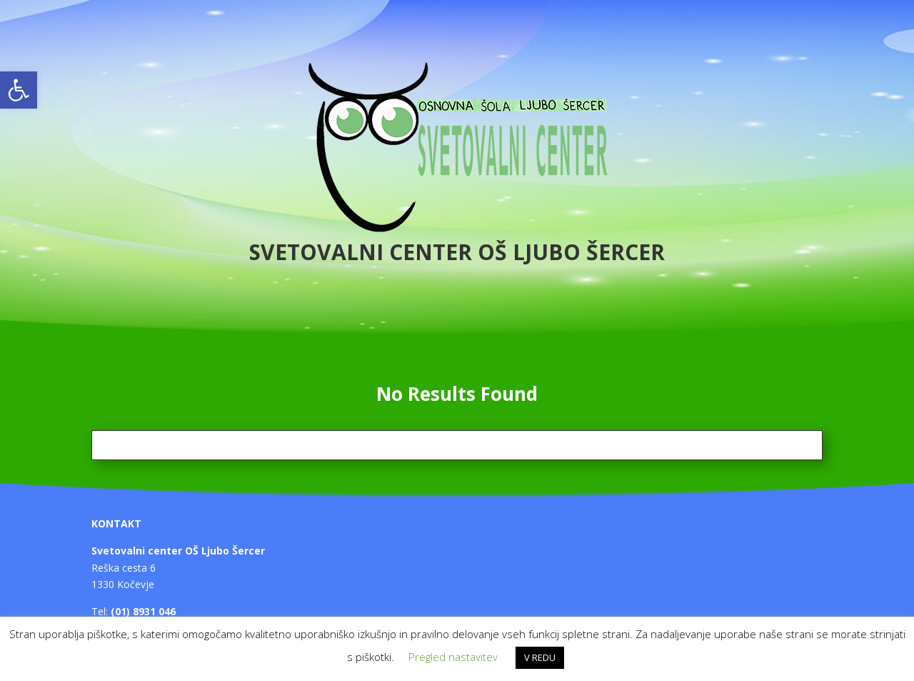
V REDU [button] (540, 657)
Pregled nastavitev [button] (453, 657)
